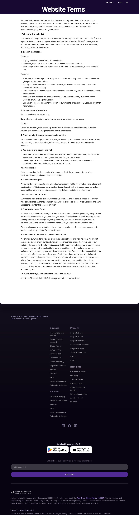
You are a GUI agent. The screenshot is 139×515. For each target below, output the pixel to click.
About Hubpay (106, 387)
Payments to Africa (19, 391)
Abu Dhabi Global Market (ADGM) (91, 460)
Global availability (18, 387)
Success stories (106, 371)
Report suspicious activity (110, 379)
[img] (22, 436)
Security (14, 398)
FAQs (13, 402)
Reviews (73, 371)
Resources (105, 358)
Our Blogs (104, 367)
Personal (74, 358)
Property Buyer (47, 363)
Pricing (13, 394)
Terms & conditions (18, 406)
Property (45, 358)
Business (15, 358)
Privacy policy (105, 375)
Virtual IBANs (16, 375)
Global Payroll (16, 371)
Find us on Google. (18, 484)
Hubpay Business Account (21, 363)
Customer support (107, 363)
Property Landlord (48, 371)
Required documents (108, 383)
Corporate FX (16, 383)
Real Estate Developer (50, 375)
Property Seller (47, 367)
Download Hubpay (78, 363)
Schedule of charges (19, 410)
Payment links (16, 379)
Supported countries (78, 367)
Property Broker (47, 379)
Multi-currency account (21, 367)
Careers (103, 391)
